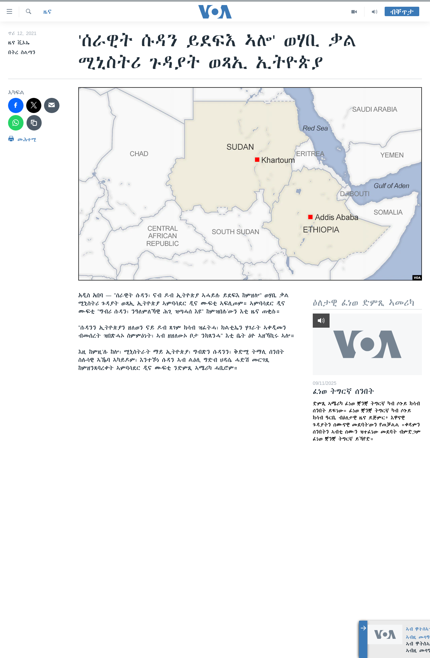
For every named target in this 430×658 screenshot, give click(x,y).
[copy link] (34, 123)
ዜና (47, 11)
